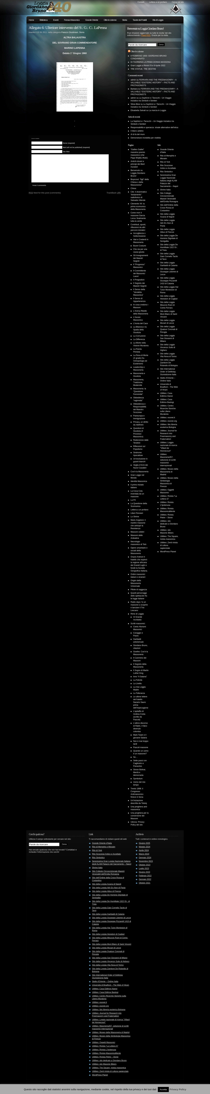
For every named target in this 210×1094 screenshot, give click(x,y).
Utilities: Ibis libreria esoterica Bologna (108, 1009)
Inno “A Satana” (140, 676)
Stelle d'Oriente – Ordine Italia (105, 981)
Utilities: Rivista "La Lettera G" (105, 1046)
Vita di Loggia (157, 20)
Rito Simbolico (166, 172)
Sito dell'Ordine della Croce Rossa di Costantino (169, 208)
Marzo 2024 (144, 854)
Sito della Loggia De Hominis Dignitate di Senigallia (169, 238)
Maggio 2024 (144, 847)
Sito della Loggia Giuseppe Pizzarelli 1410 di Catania (168, 281)
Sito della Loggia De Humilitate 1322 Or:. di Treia (169, 247)
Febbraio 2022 (145, 876)
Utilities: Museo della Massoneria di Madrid (169, 472)
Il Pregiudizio (139, 280)
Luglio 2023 (144, 868)
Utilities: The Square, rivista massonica (109, 1068)
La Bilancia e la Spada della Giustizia (140, 330)
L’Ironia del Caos (140, 323)
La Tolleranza (139, 693)
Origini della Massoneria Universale (136, 583)
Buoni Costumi (139, 246)
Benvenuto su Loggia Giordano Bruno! (138, 173)
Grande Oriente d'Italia (102, 843)
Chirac (133, 188)
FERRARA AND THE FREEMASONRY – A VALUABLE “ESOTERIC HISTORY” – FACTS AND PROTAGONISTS (153, 83)
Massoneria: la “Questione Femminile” (139, 391)
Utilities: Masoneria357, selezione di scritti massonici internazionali (168, 460)
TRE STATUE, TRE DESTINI (143, 69)
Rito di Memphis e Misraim (103, 847)
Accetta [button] (163, 1089)
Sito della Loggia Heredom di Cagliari (108, 934)
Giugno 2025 (144, 843)
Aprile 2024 (144, 850)
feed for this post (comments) (45, 197)
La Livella (137, 683)
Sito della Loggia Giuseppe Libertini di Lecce (169, 272)
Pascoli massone (140, 747)
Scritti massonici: (138, 623)
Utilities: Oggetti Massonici (103, 1042)
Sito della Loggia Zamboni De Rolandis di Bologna (169, 363)
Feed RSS (145, 35)
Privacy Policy (177, 1089)
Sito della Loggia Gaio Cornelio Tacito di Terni (169, 256)
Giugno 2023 (144, 872)
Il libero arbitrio (137, 131)
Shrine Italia (165, 190)
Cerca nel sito (178, 2)
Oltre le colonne (110, 20)
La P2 (133, 500)
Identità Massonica (139, 481)
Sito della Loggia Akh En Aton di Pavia (167, 223)
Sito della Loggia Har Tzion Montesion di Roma (169, 290)
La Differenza (139, 339)
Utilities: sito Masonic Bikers (104, 1064)
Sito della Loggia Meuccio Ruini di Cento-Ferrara (167, 305)
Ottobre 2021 (144, 883)
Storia (124, 20)
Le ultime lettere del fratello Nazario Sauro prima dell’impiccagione (140, 702)
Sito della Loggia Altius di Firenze (106, 891)
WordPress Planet (168, 551)
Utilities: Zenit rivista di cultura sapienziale (110, 1071)
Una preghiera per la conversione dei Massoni (139, 816)
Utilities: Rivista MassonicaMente (106, 1053)
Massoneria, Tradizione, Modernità (138, 382)
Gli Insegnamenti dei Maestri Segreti (140, 258)
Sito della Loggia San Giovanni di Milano (167, 338)
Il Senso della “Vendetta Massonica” (139, 292)
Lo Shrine (135, 516)
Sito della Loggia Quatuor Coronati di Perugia (168, 329)
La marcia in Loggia (157, 110)
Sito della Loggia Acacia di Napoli (106, 884)
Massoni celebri (137, 532)
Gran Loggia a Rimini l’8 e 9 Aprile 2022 (148, 65)
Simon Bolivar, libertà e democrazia (139, 772)
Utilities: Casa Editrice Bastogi (105, 992)
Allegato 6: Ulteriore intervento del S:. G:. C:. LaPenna (68, 27)
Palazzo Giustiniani (69, 32)
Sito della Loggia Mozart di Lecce (106, 948)
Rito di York (165, 162)
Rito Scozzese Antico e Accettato (106, 854)
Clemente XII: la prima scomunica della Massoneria (138, 206)
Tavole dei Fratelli (140, 20)
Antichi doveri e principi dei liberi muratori (138, 164)
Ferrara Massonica (71, 20)
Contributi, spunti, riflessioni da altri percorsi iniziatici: (138, 227)
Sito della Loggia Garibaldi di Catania (108, 914)
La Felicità (137, 680)
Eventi (55, 20)
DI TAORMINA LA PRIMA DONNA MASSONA (151, 62)
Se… (135, 757)
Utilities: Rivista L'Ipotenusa (104, 1049)
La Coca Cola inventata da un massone (137, 494)
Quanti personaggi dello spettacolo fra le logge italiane (139, 596)
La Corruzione (139, 336)
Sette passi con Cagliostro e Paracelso (140, 763)
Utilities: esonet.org (168, 421)
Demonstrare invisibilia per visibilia (146, 138)
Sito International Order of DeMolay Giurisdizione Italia (168, 372)
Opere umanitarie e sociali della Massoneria (139, 551)
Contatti (140, 2)
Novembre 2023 (146, 861)
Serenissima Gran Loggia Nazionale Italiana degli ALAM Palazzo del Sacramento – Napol (169, 180)
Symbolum (138, 778)
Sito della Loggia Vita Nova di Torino (108, 965)
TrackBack (113, 197)
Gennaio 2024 (145, 857)
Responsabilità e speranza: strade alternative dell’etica (154, 127)
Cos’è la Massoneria (139, 471)
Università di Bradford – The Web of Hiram (169, 387)
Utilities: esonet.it (167, 417)
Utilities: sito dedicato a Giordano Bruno (169, 524)
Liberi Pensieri (137, 513)
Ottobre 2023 (144, 865)
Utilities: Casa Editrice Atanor (104, 989)
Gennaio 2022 (145, 879)
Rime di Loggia (137, 614)
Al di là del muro (138, 134)
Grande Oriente (91, 20)
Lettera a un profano (158, 2)
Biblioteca (44, 20)
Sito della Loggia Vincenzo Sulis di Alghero (167, 347)
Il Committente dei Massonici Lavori (139, 273)
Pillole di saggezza (139, 589)
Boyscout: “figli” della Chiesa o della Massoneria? (140, 182)
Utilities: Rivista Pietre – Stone (105, 1057)
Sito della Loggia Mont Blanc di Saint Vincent (168, 314)
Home (31, 20)
